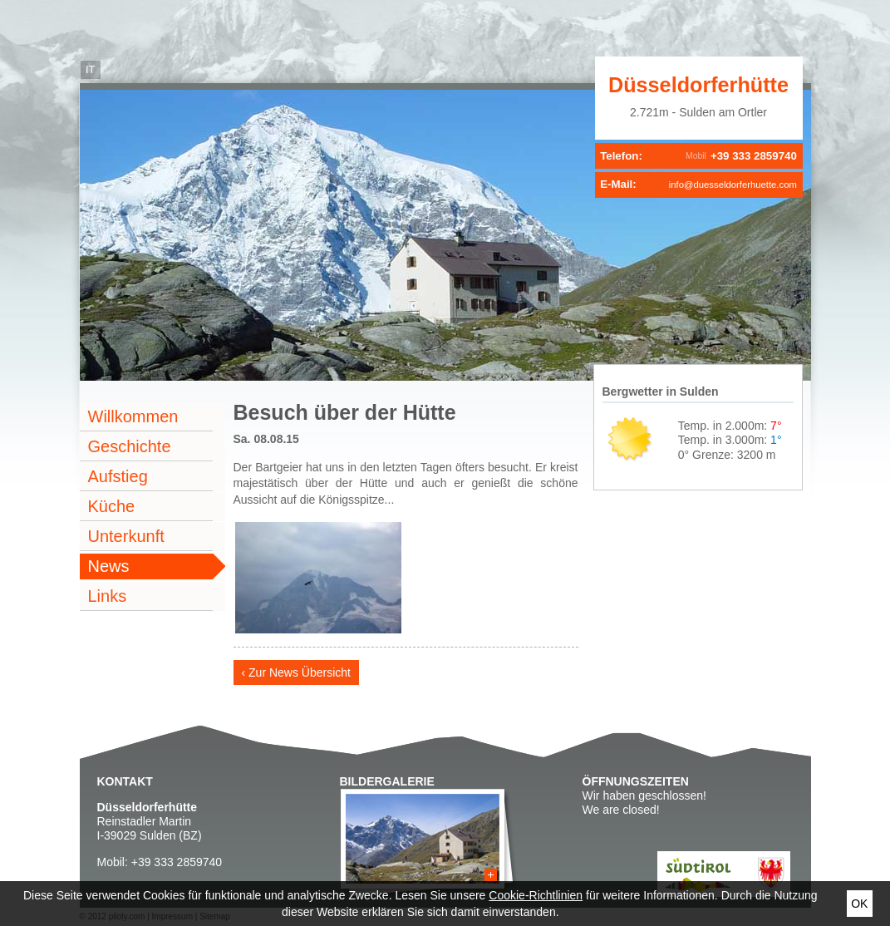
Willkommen (133, 416)
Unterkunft (126, 536)
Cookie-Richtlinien (536, 895)
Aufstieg (118, 476)
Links (107, 596)
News (109, 566)
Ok (859, 903)
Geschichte (129, 446)
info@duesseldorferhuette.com (733, 185)
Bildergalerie (387, 781)
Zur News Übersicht (299, 672)
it (90, 70)
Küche (111, 506)
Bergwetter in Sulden (660, 391)
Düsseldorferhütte (698, 84)
